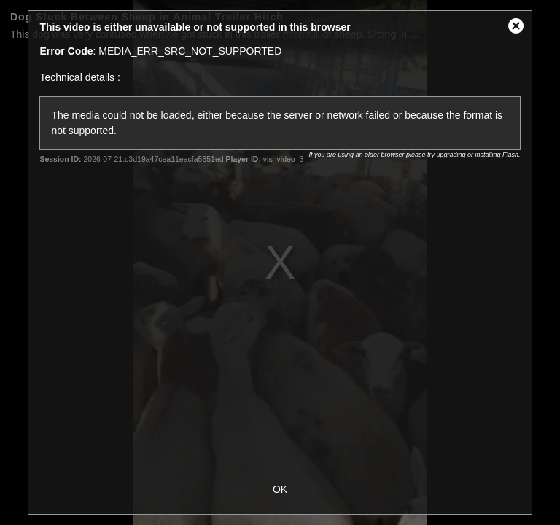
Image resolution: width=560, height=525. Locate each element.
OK (280, 489)
